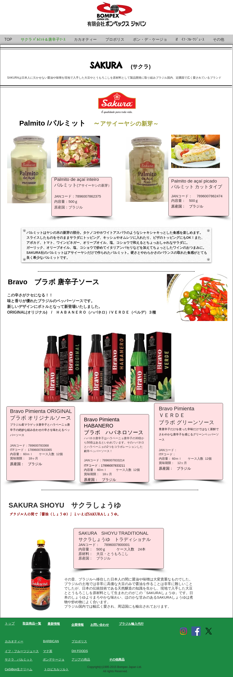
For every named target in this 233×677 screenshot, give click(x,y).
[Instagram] (183, 631)
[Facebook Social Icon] (196, 631)
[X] (208, 631)
